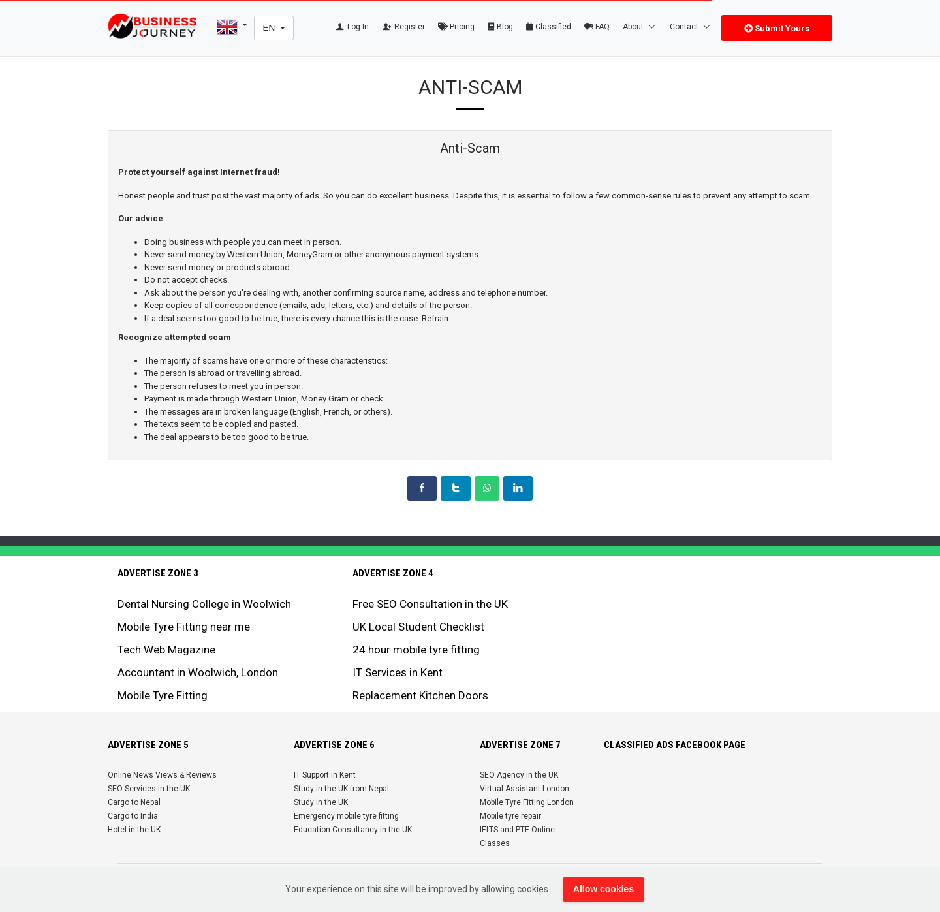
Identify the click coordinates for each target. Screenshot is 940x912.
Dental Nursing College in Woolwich (204, 603)
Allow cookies (603, 889)
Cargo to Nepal (134, 802)
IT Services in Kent (397, 672)
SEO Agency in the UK (519, 774)
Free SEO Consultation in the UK (430, 603)
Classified (548, 26)
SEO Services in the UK (149, 788)
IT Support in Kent (325, 774)
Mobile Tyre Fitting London (527, 802)
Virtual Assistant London (524, 788)
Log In (351, 26)
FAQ (597, 26)
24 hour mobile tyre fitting (416, 649)
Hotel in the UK (134, 829)
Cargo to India (133, 816)
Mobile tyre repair (510, 816)
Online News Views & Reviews (162, 774)
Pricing (456, 26)
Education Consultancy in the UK (353, 829)
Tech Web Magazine (166, 649)
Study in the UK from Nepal (341, 788)
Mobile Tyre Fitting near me (184, 626)
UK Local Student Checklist (418, 626)
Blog (500, 26)
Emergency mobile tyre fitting (346, 816)
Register (404, 26)
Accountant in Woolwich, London (198, 672)
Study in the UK (321, 802)
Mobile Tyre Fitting (163, 695)
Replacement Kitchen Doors (420, 695)
